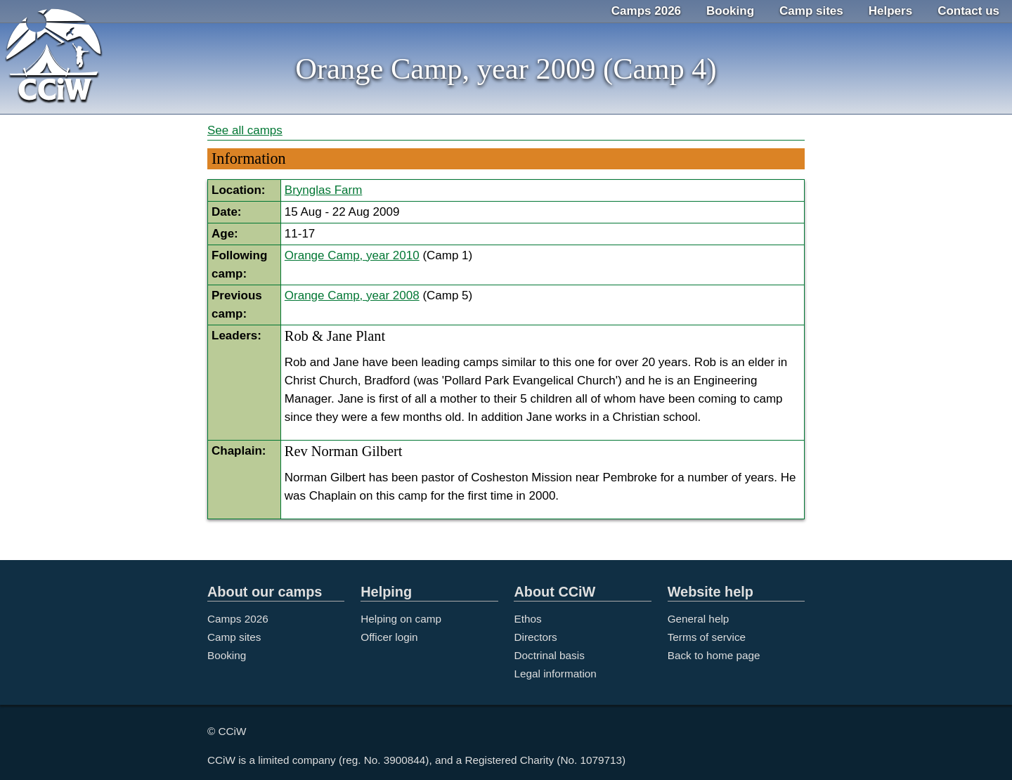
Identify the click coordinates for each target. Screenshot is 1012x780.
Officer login (389, 637)
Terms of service (707, 637)
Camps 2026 (646, 11)
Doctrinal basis (549, 655)
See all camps (245, 130)
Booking (730, 11)
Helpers (890, 11)
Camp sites (811, 11)
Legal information (555, 674)
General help (698, 619)
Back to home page (714, 655)
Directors (535, 637)
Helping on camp (401, 619)
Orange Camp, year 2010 (352, 255)
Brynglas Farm (324, 190)
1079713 (601, 760)
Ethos (527, 619)
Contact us (968, 11)
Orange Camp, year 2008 (352, 295)
